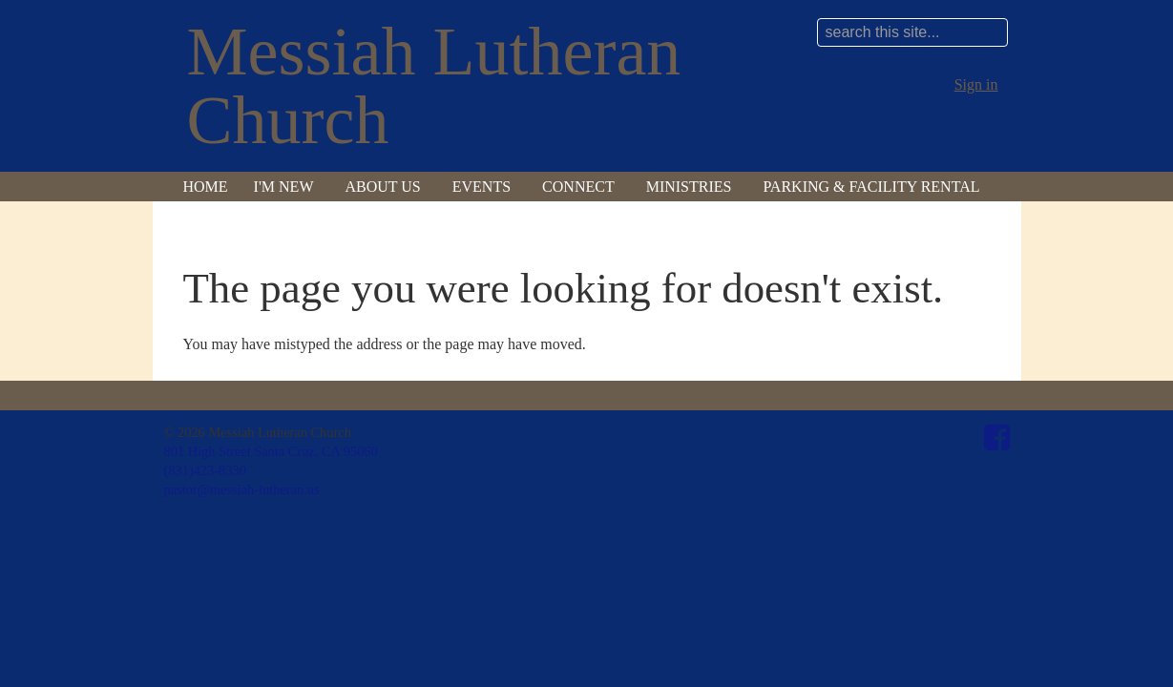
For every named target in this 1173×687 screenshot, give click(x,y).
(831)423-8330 (205, 470)
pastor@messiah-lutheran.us (242, 489)
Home (205, 186)
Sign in (976, 84)
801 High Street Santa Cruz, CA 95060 (271, 451)
